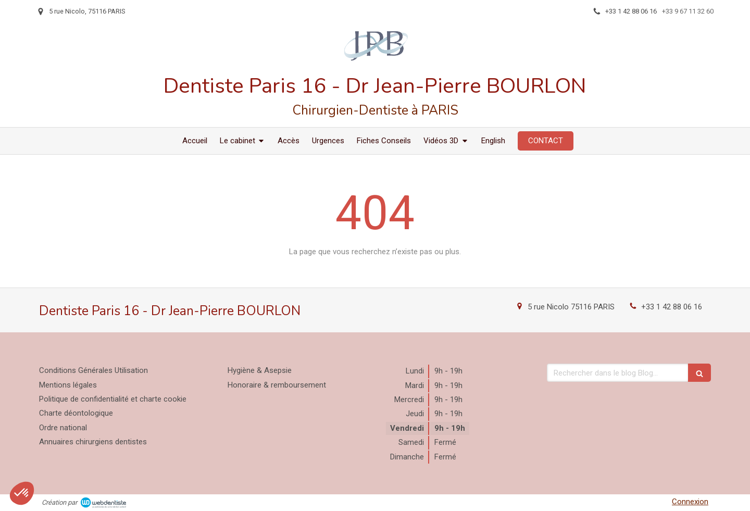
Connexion (690, 501)
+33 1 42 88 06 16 (671, 306)
